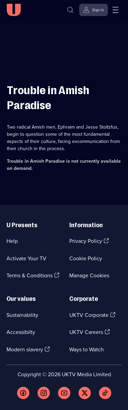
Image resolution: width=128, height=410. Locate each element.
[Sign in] (93, 10)
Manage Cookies (89, 275)
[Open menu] (115, 10)
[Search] (70, 10)
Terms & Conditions (29, 275)
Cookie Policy (85, 258)
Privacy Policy (85, 241)
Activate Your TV (26, 258)
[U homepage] (13, 10)
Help (12, 241)
